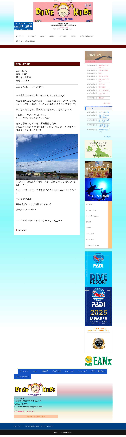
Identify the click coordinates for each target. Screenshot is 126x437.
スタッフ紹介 (63, 36)
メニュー (42, 36)
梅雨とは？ (102, 84)
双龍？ (101, 73)
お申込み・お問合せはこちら (36, 416)
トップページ (20, 36)
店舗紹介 (52, 36)
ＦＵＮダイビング (91, 210)
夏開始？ (101, 98)
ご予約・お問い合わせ (86, 36)
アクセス (73, 36)
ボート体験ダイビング (92, 216)
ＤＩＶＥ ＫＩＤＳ (63, 12)
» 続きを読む (107, 103)
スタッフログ (32, 36)
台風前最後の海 (103, 70)
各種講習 (88, 222)
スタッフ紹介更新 (104, 112)
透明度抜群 (102, 87)
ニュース (90, 108)
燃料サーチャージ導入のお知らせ (25, 41)
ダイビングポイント (22, 377)
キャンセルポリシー (49, 426)
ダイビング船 (90, 239)
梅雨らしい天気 (103, 76)
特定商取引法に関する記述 (32, 426)
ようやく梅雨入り (104, 90)
